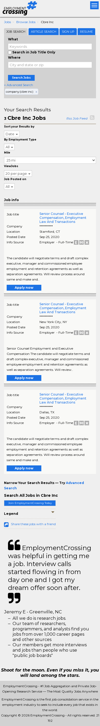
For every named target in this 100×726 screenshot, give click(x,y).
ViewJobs (11, 166)
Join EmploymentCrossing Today (30, 503)
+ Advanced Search (18, 85)
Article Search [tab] (43, 31)
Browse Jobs (25, 22)
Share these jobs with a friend (33, 524)
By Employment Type (20, 139)
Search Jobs (21, 77)
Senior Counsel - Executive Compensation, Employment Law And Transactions (62, 218)
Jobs (7, 22)
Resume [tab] (86, 31)
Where (14, 58)
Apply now (24, 288)
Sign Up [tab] (68, 31)
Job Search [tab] (15, 31)
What (13, 39)
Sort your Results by (19, 126)
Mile (7, 152)
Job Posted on (15, 179)
